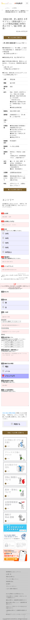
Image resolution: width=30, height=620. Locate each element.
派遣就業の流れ (9, 581)
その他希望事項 (8, 390)
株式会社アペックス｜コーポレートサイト (16, 614)
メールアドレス (7, 266)
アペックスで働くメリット (12, 579)
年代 (11, 229)
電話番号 (11, 257)
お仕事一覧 (8, 574)
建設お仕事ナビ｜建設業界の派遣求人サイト (16, 600)
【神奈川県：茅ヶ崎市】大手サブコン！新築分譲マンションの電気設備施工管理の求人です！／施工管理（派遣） (17, 11)
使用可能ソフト (7, 337)
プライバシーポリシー (11, 586)
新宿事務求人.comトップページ (13, 572)
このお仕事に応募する (15, 37)
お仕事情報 (14, 8)
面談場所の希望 (8, 381)
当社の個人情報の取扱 (8, 413)
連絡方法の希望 (7, 363)
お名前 (4, 213)
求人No (5, 291)
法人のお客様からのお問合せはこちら (15, 594)
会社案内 (8, 584)
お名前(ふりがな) (7, 221)
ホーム (7, 8)
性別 (4, 299)
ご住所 (4, 312)
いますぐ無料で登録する (11, 589)
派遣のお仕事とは (10, 577)
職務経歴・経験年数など (9, 350)
